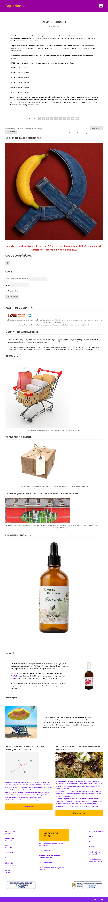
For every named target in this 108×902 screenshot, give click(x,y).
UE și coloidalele (45, 850)
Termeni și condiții (96, 831)
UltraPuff (14, 678)
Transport (9, 853)
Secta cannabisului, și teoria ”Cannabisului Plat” (49, 856)
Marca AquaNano (45, 862)
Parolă (7, 285)
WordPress (38, 900)
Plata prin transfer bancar (11, 864)
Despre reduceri (11, 858)
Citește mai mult (29, 807)
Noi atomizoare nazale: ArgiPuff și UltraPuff (51, 869)
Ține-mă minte (12, 291)
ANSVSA (92, 847)
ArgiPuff (14, 676)
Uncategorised (54, 26)
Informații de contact (10, 832)
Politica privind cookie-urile (94, 853)
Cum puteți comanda (9, 839)
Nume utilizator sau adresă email (16, 279)
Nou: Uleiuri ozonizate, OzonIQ (19, 535)
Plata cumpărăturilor (11, 846)
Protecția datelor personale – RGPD (95, 860)
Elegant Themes (20, 900)
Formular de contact (9, 871)
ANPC (91, 842)
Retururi (92, 836)
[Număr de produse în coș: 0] (7, 263)
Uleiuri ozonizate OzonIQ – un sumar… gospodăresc (53, 844)
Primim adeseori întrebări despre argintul (20, 782)
